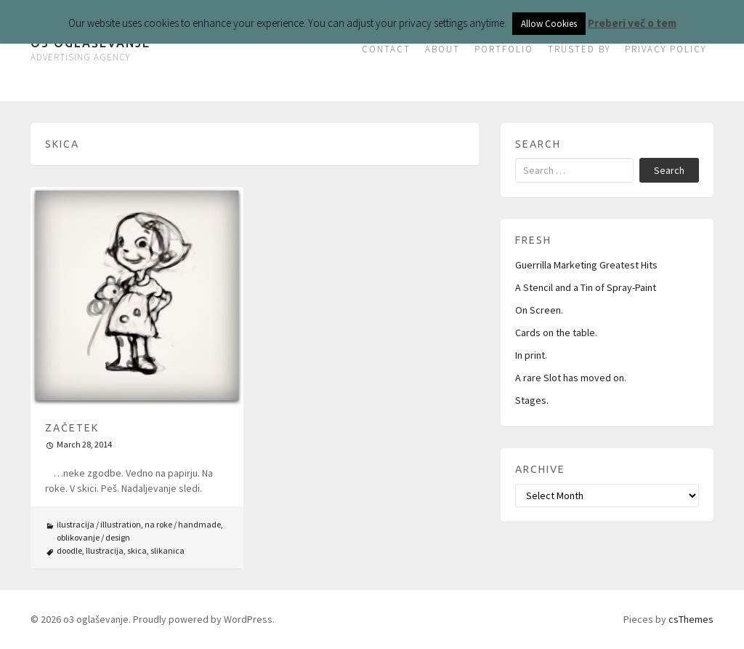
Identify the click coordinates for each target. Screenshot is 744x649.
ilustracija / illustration (99, 524)
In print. (531, 355)
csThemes (690, 619)
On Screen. (539, 309)
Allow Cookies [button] (549, 23)
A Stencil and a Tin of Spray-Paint (585, 287)
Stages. (532, 400)
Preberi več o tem (632, 23)
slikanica (167, 550)
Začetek (72, 428)
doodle (69, 550)
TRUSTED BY (579, 49)
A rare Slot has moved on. (570, 377)
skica (137, 550)
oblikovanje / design (93, 537)
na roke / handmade (183, 524)
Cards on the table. (556, 332)
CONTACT (386, 49)
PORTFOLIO (503, 49)
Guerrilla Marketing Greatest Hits (586, 264)
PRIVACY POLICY (665, 49)
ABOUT (442, 49)
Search (669, 170)
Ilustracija (105, 550)
